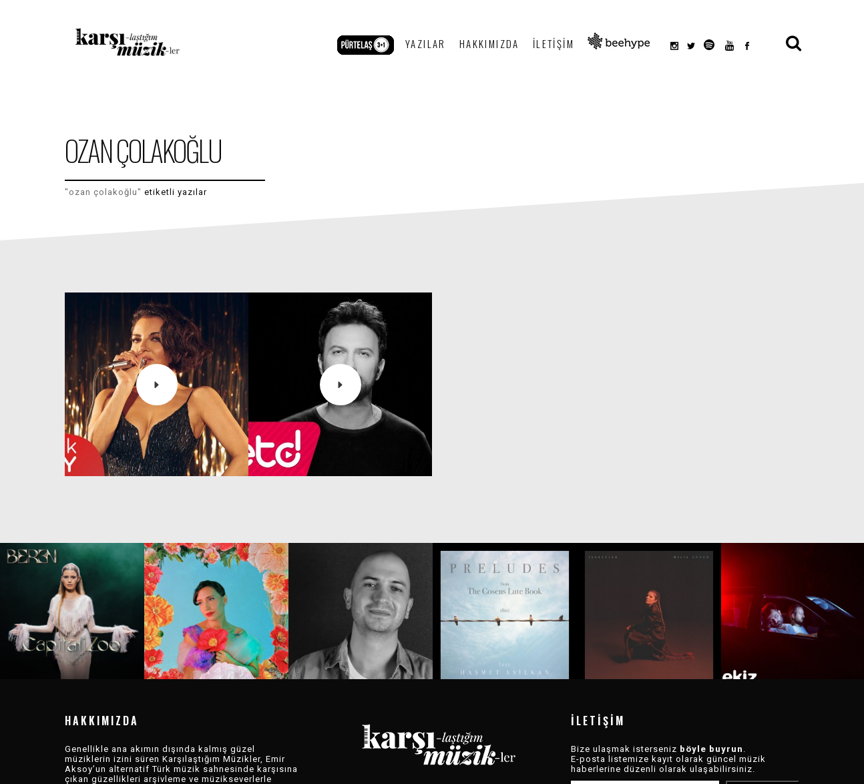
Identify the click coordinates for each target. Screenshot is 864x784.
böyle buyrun (711, 729)
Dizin (455, 770)
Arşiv (422, 770)
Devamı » (217, 769)
